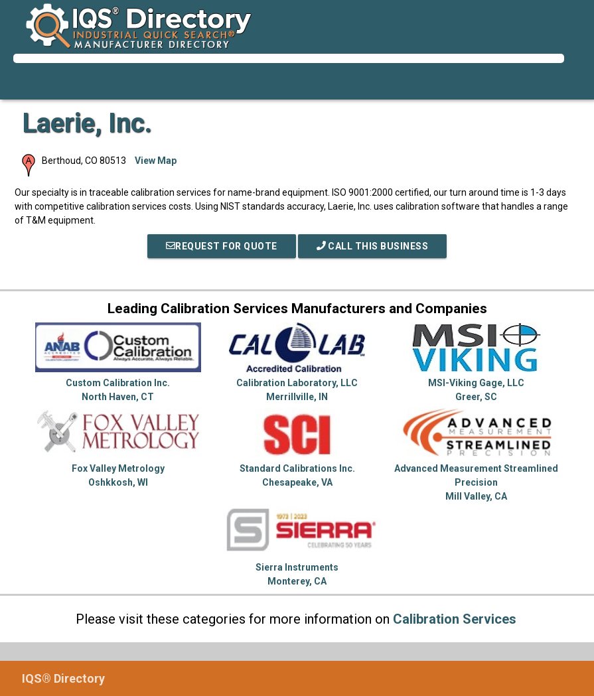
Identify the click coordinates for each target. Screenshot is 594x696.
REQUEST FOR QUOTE (221, 246)
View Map (156, 160)
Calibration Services (454, 619)
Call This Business (373, 246)
